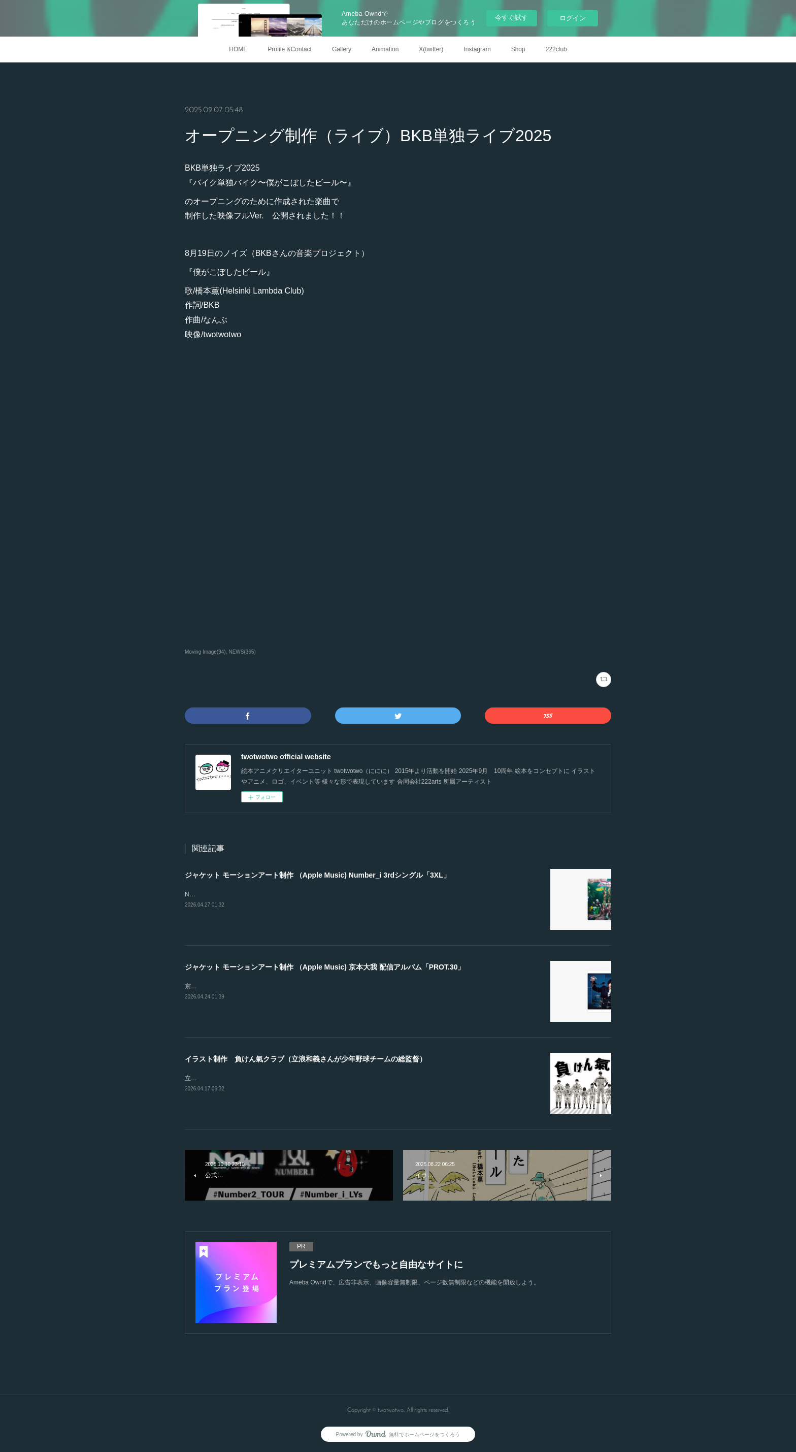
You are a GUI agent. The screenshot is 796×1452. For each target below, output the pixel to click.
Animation (385, 49)
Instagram (476, 49)
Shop (518, 49)
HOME (238, 49)
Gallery (341, 49)
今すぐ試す (511, 17)
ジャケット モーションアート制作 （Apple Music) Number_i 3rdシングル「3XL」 (317, 875)
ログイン (572, 18)
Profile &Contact (290, 49)
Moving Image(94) (205, 652)
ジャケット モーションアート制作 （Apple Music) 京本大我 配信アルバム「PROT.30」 (325, 967)
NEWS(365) (241, 652)
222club (556, 49)
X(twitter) (431, 49)
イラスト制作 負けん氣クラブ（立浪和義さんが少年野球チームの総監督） (305, 1059)
